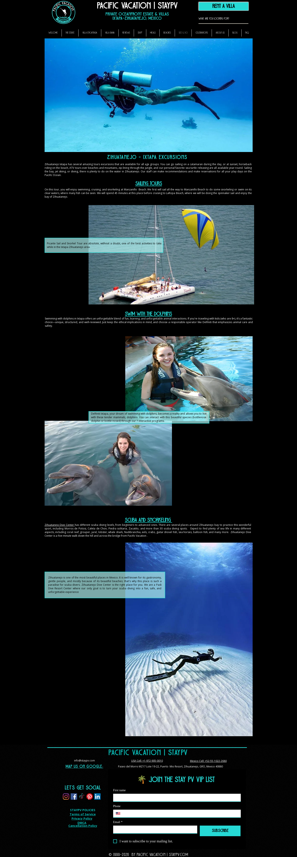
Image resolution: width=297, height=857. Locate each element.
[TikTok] (82, 796)
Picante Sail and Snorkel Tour (65, 243)
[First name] (175, 797)
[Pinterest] (89, 796)
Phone (117, 806)
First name (119, 790)
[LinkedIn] (97, 796)
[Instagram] (66, 796)
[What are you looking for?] (216, 18)
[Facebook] (74, 796)
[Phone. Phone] (181, 813)
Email (117, 822)
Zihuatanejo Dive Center (60, 525)
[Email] (154, 829)
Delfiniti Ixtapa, (100, 413)
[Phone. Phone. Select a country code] (120, 813)
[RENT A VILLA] (224, 6)
